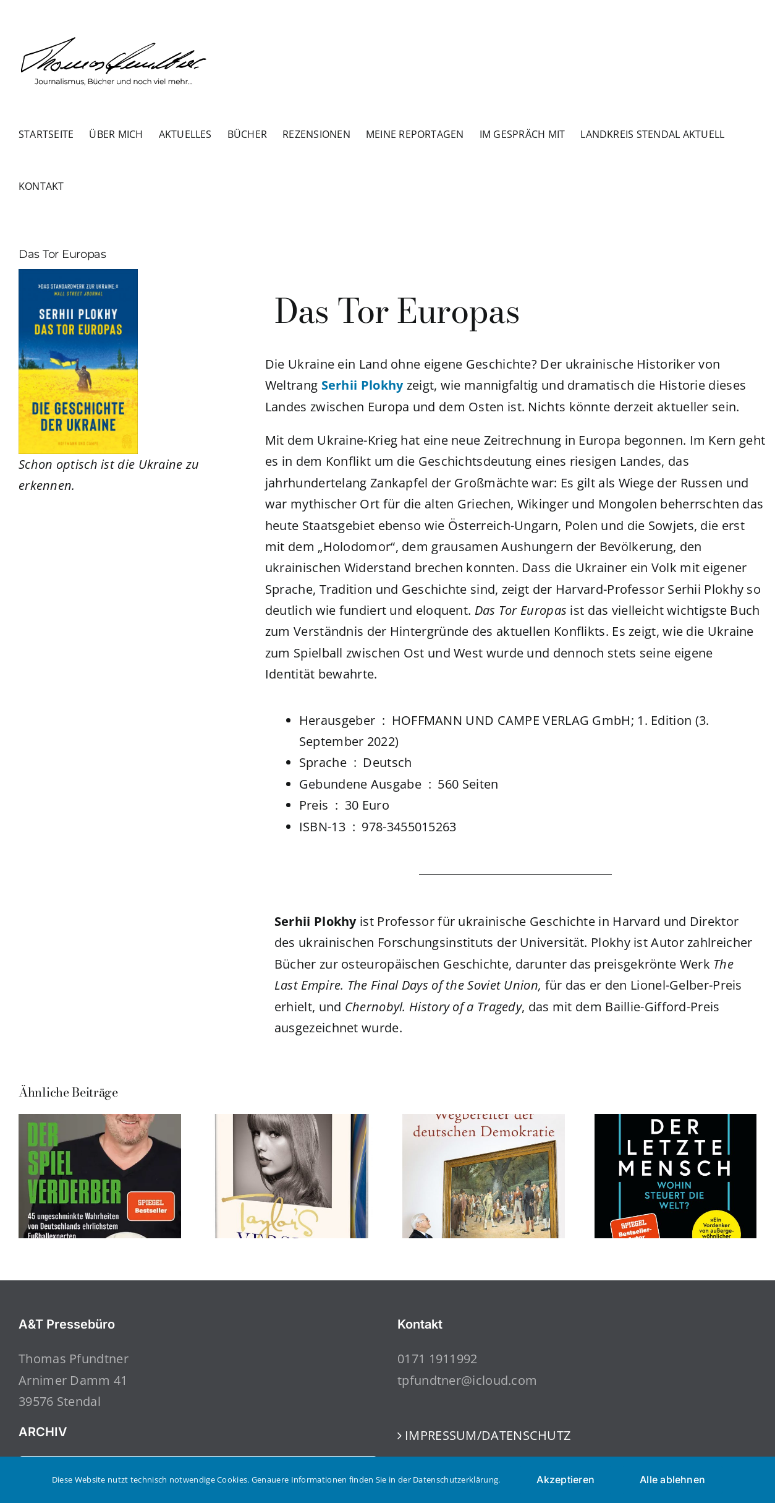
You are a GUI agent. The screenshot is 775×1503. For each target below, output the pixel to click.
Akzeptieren (565, 1479)
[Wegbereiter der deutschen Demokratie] (483, 1122)
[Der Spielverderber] (100, 1122)
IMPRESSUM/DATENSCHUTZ (487, 1435)
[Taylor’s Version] (292, 1122)
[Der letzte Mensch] (676, 1122)
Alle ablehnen (672, 1479)
